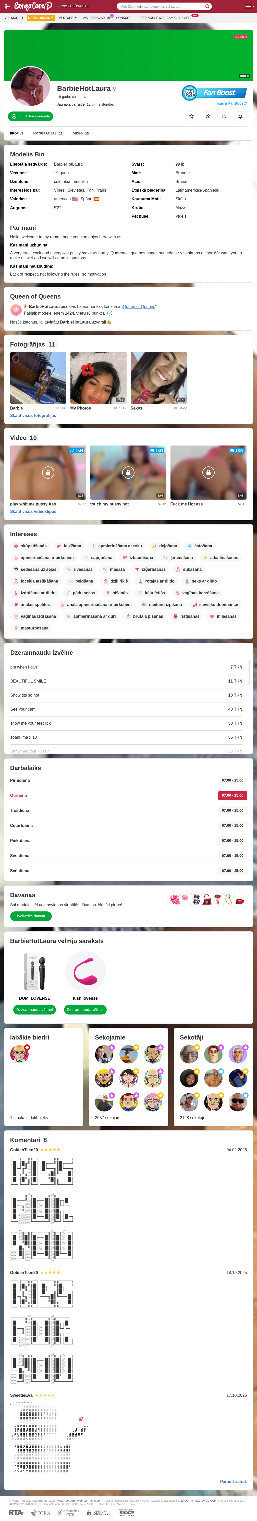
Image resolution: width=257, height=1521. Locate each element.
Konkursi (124, 18)
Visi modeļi (14, 18)
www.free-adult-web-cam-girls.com (79, 1500)
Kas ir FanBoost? (232, 103)
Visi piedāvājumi (98, 17)
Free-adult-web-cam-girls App (166, 17)
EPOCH (185, 1500)
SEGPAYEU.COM (205, 1500)
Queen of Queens (139, 306)
